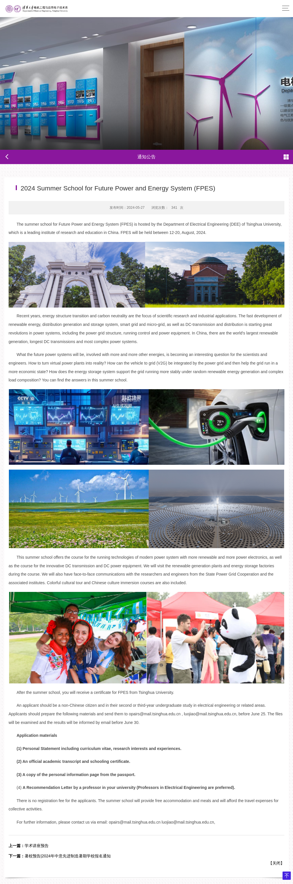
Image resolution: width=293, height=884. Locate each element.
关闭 (276, 863)
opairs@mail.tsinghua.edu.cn (135, 822)
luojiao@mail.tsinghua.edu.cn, (210, 714)
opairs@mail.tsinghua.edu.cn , (156, 714)
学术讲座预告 (29, 845)
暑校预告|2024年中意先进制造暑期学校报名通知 (60, 856)
